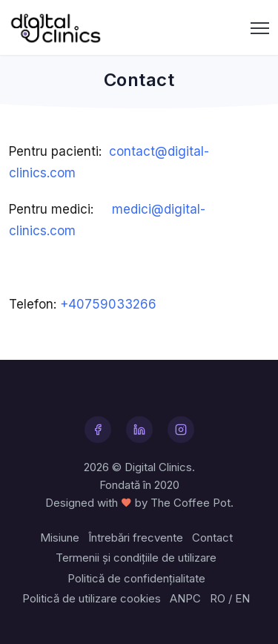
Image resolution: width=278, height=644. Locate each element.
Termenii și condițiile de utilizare (136, 558)
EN (242, 598)
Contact (212, 537)
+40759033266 (108, 304)
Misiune (59, 537)
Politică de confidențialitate (136, 578)
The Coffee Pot (190, 503)
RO (217, 598)
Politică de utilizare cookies (91, 598)
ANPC (185, 598)
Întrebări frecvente (135, 537)
